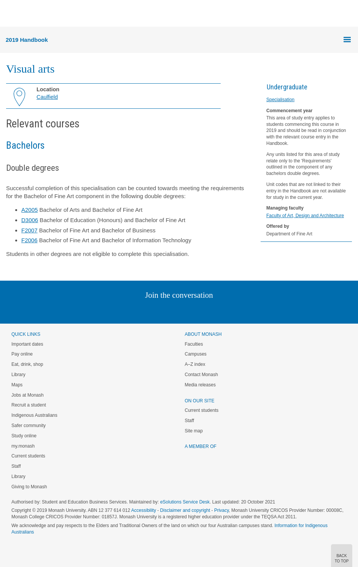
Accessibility (143, 510)
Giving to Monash (29, 486)
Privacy (221, 510)
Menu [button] (10, 14)
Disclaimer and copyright (185, 510)
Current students (28, 456)
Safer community (28, 425)
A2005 (29, 209)
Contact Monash (201, 374)
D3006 (29, 220)
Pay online (22, 354)
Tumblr (200, 310)
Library (18, 374)
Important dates (27, 344)
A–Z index (195, 364)
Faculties (194, 344)
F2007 (29, 230)
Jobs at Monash (27, 395)
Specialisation (280, 99)
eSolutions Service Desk (185, 502)
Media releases (200, 385)
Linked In (141, 310)
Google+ (185, 310)
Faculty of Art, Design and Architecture (305, 215)
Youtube (216, 310)
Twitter (157, 310)
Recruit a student (28, 405)
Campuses (196, 354)
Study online (24, 435)
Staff (16, 466)
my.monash (23, 446)
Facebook (171, 310)
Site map (194, 431)
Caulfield (47, 97)
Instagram (125, 310)
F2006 (29, 240)
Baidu (232, 310)
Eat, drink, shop (27, 364)
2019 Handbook (27, 40)
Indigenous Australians (34, 415)
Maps (16, 385)
